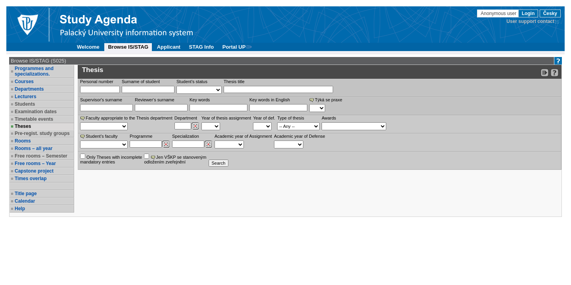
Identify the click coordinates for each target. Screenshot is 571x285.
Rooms (23, 141)
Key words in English (269, 99)
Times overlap (30, 178)
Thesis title (234, 81)
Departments (29, 89)
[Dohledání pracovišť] (195, 126)
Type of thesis (290, 118)
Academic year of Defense (299, 136)
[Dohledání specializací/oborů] (208, 144)
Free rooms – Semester (41, 156)
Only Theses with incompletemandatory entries (111, 159)
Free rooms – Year (35, 163)
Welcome (88, 47)
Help (20, 208)
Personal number (96, 81)
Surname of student (141, 81)
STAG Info (201, 47)
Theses (23, 126)
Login (528, 13)
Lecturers (25, 96)
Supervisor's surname (101, 99)
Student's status (191, 81)
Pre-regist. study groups (42, 133)
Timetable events (34, 119)
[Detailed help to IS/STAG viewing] (554, 72)
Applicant (168, 47)
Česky (550, 13)
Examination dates (36, 111)
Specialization (185, 136)
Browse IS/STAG (128, 47)
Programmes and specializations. (34, 71)
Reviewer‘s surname (154, 99)
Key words (200, 99)
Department (185, 118)
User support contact (530, 21)
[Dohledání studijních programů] (166, 144)
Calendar (25, 201)
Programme (141, 136)
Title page (26, 193)
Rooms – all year (33, 148)
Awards (329, 118)
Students (25, 104)
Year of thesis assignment (226, 118)
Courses (24, 81)
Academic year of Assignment (243, 136)
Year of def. (264, 118)
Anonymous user (499, 13)
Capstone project (34, 171)
